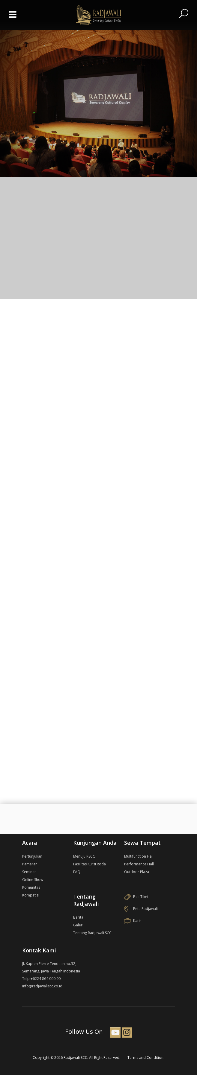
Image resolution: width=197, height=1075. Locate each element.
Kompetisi (30, 895)
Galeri (78, 925)
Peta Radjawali (141, 908)
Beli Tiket (136, 896)
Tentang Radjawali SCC (92, 932)
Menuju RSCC (84, 856)
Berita (78, 917)
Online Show (32, 879)
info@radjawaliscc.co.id (42, 986)
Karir (132, 920)
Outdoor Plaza (136, 871)
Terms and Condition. (145, 1057)
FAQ (76, 871)
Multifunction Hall (139, 856)
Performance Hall (139, 864)
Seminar (29, 871)
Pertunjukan (32, 856)
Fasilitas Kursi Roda (89, 864)
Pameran (29, 864)
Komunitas (31, 887)
